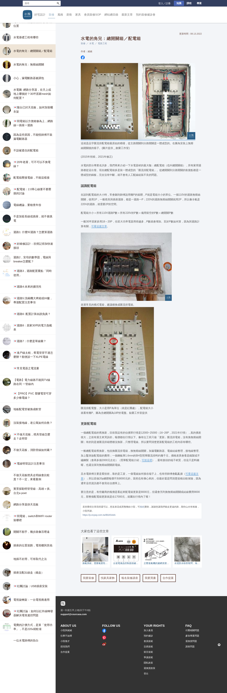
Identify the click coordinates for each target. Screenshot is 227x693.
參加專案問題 (192, 635)
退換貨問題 (191, 641)
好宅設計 (39, 14)
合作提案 (168, 578)
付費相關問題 (192, 630)
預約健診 (148, 635)
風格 (60, 14)
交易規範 (148, 646)
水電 (91, 43)
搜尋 (58, 3)
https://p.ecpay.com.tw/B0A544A (99, 515)
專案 (199, 3)
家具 (78, 14)
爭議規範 (148, 657)
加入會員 (148, 630)
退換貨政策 (149, 668)
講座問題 (190, 646)
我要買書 (150, 578)
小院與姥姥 (66, 630)
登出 (146, 673)
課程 (189, 3)
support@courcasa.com (74, 614)
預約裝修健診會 (145, 14)
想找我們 (65, 646)
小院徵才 (65, 641)
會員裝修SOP (92, 14)
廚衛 (69, 14)
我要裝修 (88, 578)
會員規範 (148, 641)
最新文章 (127, 14)
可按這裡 (147, 460)
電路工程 (102, 43)
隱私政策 (148, 662)
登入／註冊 (164, 3)
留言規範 (148, 652)
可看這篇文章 (99, 226)
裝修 (51, 14)
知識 (178, 3)
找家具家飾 (108, 578)
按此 (142, 506)
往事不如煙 (66, 635)
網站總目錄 (111, 14)
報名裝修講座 (129, 578)
